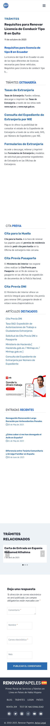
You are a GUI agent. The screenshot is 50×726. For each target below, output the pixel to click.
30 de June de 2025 (15, 457)
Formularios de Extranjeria (23, 144)
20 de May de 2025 (15, 424)
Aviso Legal (40, 722)
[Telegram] (28, 713)
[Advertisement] (25, 195)
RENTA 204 (11, 706)
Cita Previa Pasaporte (20, 258)
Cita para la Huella (17, 233)
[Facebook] (9, 713)
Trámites (11, 18)
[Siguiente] (42, 553)
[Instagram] (22, 713)
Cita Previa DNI (15, 286)
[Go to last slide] (7, 553)
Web (10, 654)
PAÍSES (39, 699)
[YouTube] (34, 713)
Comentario (14, 610)
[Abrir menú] (44, 5)
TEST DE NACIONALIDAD (32, 706)
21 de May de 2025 (15, 440)
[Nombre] (19, 625)
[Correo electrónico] (41, 713)
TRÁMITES (20, 699)
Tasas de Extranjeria (19, 90)
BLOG (9, 699)
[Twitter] (15, 713)
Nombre (13, 624)
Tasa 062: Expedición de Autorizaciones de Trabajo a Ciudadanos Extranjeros (21, 327)
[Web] (19, 655)
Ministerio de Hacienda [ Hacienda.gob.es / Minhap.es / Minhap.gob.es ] (23, 348)
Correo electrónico (18, 639)
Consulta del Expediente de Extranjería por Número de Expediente (21, 360)
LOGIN (30, 699)
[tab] (23, 565)
